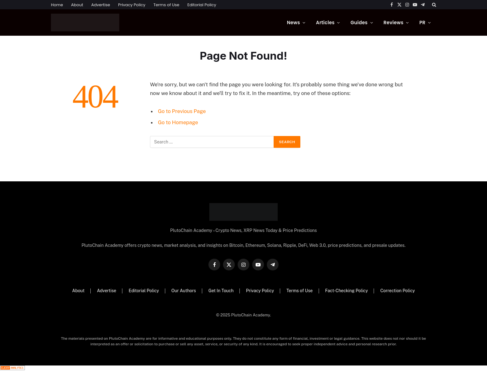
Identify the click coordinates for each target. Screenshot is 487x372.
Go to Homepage (178, 122)
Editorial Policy (201, 5)
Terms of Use (166, 5)
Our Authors (183, 290)
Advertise (100, 5)
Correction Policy (397, 290)
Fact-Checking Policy (346, 290)
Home (57, 5)
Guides (358, 22)
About (77, 5)
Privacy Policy (131, 5)
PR (422, 22)
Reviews (393, 22)
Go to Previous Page (182, 111)
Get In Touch (221, 290)
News (293, 22)
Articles (325, 22)
